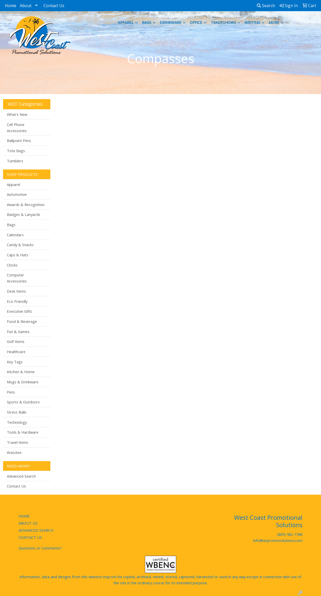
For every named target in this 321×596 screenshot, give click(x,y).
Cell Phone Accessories (17, 127)
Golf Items (15, 341)
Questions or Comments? (40, 548)
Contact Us (53, 5)
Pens (11, 392)
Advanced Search (21, 476)
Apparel (126, 22)
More (274, 22)
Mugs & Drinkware (22, 381)
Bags (146, 22)
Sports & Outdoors (23, 401)
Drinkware (170, 22)
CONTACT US (30, 537)
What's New (17, 114)
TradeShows (223, 22)
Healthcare (16, 351)
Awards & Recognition (26, 204)
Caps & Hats (17, 254)
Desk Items (16, 291)
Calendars (15, 234)
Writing (252, 22)
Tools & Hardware (22, 432)
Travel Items (17, 442)
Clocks (12, 265)
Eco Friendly (17, 301)
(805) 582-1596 (289, 534)
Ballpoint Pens (19, 140)
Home (10, 5)
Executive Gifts (19, 311)
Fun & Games (18, 331)
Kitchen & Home (21, 371)
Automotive (17, 194)
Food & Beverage (22, 321)
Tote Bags (16, 150)
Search (266, 5)
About (26, 5)
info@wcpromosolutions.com (277, 540)
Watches (14, 452)
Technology (17, 422)
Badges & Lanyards (23, 214)
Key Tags (15, 361)
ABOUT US (28, 523)
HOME (24, 516)
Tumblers (15, 160)
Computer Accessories (17, 278)
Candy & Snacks (20, 244)
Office (196, 22)
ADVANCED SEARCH (36, 530)
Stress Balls (16, 412)
